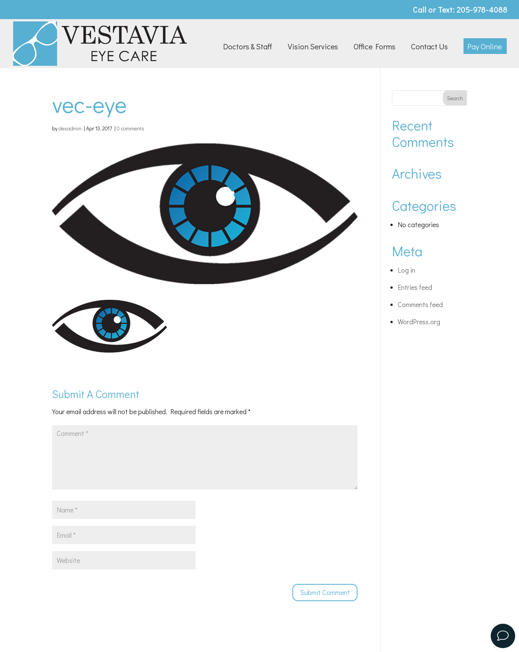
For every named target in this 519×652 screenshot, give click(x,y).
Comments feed (420, 304)
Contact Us (429, 47)
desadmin (70, 128)
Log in (406, 270)
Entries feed (415, 287)
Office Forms (374, 47)
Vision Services (313, 47)
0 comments (130, 128)
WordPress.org (419, 321)
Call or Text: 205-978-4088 (460, 10)
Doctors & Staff (247, 47)
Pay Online (484, 47)
